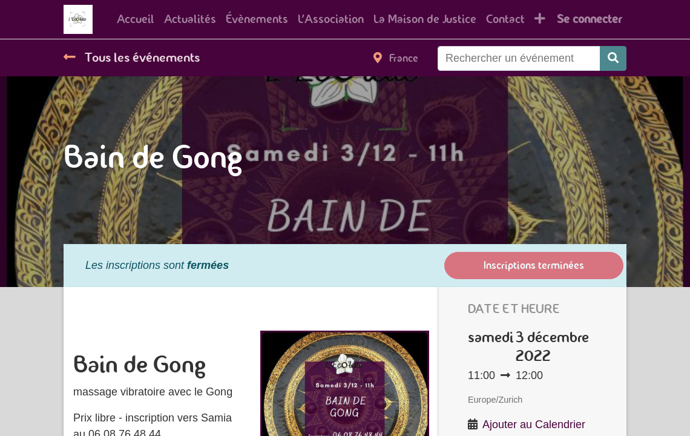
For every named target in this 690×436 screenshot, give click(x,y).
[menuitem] (135, 19)
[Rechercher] (613, 58)
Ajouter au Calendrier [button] (533, 424)
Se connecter (589, 19)
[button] (540, 19)
